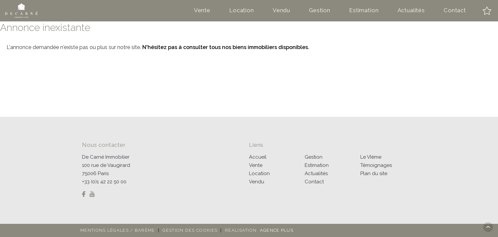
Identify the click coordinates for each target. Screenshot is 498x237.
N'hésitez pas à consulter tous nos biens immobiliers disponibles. (225, 47)
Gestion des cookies (189, 230)
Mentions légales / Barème (117, 230)
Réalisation (260, 230)
